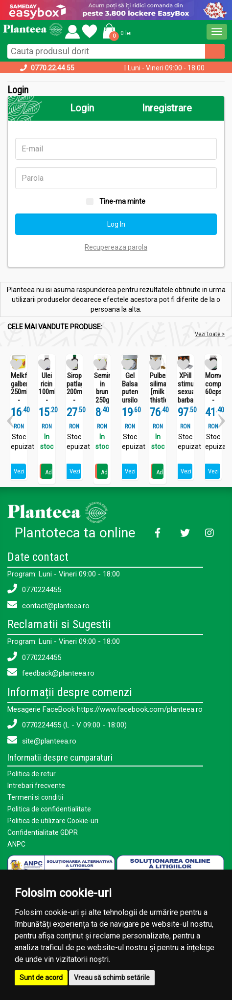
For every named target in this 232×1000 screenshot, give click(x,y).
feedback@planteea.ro (50, 672)
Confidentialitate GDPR (42, 832)
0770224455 (34, 589)
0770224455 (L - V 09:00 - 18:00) (67, 724)
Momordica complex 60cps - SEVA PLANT (213, 396)
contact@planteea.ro (48, 605)
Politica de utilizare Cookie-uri (52, 821)
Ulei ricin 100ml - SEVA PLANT (47, 396)
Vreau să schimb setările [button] (112, 977)
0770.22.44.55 (52, 68)
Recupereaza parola (116, 247)
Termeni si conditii (35, 797)
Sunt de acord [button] (41, 977)
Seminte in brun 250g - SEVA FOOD (102, 400)
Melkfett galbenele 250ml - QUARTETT (19, 392)
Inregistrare (167, 108)
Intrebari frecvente (36, 785)
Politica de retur (31, 774)
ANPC (16, 844)
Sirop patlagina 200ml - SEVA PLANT (75, 396)
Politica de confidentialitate (49, 809)
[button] (115, 31)
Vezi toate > (210, 334)
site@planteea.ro (41, 740)
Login (82, 108)
